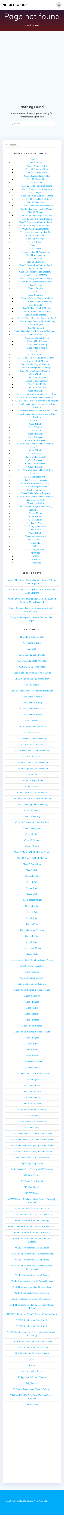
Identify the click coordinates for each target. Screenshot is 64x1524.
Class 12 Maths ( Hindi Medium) (37, 189)
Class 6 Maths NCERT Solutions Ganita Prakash (32, 960)
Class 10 (33, 291)
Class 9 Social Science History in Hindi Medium (37, 401)
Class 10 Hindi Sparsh (37, 341)
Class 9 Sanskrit (35, 391)
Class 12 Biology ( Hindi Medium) (36, 219)
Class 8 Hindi (35, 424)
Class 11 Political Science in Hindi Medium (32, 798)
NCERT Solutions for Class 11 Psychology (32, 1287)
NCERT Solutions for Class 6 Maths (32, 1320)
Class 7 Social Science (35, 463)
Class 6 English (32, 936)
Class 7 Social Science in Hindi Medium (35, 470)
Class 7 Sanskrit (35, 467)
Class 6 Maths (32, 954)
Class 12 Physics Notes (37, 172)
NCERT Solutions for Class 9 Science (32, 1353)
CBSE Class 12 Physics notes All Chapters (32, 673)
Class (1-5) (34, 510)
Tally (35, 546)
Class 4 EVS (35, 530)
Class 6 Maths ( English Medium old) (35, 506)
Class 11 (33, 245)
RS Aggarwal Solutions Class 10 (32, 1377)
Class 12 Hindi (32, 834)
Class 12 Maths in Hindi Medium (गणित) (32, 852)
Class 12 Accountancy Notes (37, 176)
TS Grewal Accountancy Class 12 (35, 232)
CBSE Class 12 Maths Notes (32, 667)
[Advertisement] (29, 68)
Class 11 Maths (35, 258)
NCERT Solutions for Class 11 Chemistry (32, 1232)
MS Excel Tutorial (32, 1175)
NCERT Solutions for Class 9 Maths (32, 1347)
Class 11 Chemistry (35, 262)
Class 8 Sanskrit (35, 434)
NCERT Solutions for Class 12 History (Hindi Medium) (32, 1314)
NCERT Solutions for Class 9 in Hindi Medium (32, 1341)
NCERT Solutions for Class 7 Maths (32, 1326)
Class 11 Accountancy (35, 255)
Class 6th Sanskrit (32, 996)
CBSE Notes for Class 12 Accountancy (32, 679)
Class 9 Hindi (35, 374)
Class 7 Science (35, 460)
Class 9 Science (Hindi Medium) (35, 368)
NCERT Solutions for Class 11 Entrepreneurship (32, 1254)
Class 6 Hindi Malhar (35, 490)
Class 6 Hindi (32, 942)
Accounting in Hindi (35, 549)
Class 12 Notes (35, 163)
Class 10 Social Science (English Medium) (37, 318)
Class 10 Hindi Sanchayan (37, 338)
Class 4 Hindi (35, 533)
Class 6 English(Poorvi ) (35, 477)
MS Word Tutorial (32, 1187)
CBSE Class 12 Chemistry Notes (31, 661)
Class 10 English (35, 325)
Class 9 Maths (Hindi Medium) (35, 361)
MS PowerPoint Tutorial (32, 1181)
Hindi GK (35, 543)
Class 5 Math (32, 924)
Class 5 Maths (35, 513)
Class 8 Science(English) (32, 1062)
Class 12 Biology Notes (37, 179)
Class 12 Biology (35, 212)
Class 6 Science (32, 972)
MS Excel (37, 556)
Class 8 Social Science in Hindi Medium (35, 444)
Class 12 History (35, 242)
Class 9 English (35, 354)
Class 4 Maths (32, 894)
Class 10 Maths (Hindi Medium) (37, 311)
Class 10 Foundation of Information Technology (35, 331)
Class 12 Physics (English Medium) (37, 196)
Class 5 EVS (35, 523)
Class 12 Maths (35, 182)
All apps (32, 649)
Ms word (37, 563)
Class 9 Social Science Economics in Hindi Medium (32, 1139)
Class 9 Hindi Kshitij (37, 387)
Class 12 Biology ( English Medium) (37, 215)
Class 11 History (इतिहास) (35, 275)
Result (32, 1365)
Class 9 (33, 351)
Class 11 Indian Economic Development (35, 282)
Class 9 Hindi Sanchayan (37, 381)
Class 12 (33, 159)
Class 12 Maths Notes (37, 166)
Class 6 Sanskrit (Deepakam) (35, 487)
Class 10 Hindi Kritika (37, 348)
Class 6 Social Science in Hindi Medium (35, 496)
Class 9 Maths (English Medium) (35, 364)
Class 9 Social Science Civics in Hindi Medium (37, 410)
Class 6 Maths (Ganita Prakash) (35, 483)
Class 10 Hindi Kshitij (37, 344)
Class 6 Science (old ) (35, 500)
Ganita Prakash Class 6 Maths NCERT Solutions (32, 1169)
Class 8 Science (35, 437)
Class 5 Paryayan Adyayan (35, 526)
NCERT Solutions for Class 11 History (32, 1260)
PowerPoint (37, 559)
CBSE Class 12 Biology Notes (32, 655)
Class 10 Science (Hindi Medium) (37, 301)
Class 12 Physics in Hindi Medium (32, 858)
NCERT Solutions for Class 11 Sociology (32, 1293)
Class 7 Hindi (35, 450)
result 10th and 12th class (32, 1371)
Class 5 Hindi (35, 516)
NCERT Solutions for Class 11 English (32, 1248)
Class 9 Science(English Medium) (35, 371)
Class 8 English (35, 427)
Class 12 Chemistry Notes (37, 169)
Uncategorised (32, 1404)
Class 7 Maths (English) (35, 457)
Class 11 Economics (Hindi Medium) (35, 265)
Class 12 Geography (32, 828)
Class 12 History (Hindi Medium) (35, 225)
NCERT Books (32, 1193)
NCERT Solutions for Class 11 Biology (32, 1220)
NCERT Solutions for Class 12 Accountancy (32, 1299)
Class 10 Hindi (35, 334)
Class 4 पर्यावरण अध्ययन (35, 536)
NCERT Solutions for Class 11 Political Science (32, 1281)
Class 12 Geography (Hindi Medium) (35, 222)
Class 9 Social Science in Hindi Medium (35, 397)
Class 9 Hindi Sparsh (37, 377)
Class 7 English (35, 453)
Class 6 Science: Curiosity (35, 480)
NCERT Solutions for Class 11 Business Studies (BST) (32, 1226)
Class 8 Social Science (35, 440)
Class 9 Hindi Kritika (36, 384)
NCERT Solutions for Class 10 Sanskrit (32, 1208)
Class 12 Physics (35, 192)
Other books (33, 539)
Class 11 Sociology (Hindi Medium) (35, 272)
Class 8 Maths (35, 430)
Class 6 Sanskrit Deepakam (32, 966)
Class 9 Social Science (32, 1127)
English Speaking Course (32, 1163)
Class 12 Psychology (35, 239)
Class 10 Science (35, 295)
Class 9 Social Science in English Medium (35, 358)
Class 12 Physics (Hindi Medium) (37, 199)
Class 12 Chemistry (35, 202)
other (32, 1359)
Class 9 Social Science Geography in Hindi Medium (32, 1145)
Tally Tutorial (32, 1383)
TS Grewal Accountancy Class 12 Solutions (32, 1389)
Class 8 (33, 420)
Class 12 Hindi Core (35, 235)
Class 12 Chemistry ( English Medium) (37, 209)
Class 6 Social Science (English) (35, 493)
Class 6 (33, 473)
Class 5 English (35, 520)
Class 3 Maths (32, 870)
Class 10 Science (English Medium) (37, 298)
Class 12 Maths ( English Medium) (36, 186)
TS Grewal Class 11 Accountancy (35, 252)
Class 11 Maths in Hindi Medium (32, 792)
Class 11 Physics (35, 248)
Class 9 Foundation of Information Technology (35, 394)
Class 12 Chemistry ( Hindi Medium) (37, 206)
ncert (14, 5)
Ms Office (35, 553)
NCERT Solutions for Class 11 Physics (32, 1275)
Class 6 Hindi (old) (35, 503)
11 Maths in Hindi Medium (32, 637)
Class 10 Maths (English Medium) (37, 308)
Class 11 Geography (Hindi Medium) (35, 278)
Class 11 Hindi (35, 285)
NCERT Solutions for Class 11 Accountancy (32, 1214)
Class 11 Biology (35, 268)
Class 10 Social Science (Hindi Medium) (37, 321)
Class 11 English (35, 288)
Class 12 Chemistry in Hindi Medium (32, 822)
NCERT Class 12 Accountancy (35, 229)
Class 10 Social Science (35, 315)
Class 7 (33, 447)
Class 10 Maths (35, 305)
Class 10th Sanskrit (35, 328)
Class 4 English (32, 876)
